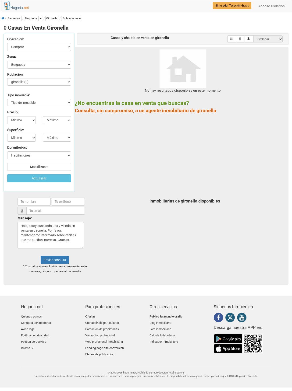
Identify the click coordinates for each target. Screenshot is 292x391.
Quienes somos (31, 316)
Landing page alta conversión (104, 344)
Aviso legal (28, 327)
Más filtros (39, 167)
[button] (71, 18)
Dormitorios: (17, 147)
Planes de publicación (99, 349)
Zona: (11, 57)
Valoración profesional (100, 333)
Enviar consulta (55, 260)
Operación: (15, 39)
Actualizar (39, 178)
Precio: (12, 112)
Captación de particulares (102, 322)
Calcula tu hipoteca (162, 333)
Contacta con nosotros (36, 322)
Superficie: (15, 130)
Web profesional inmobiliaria (104, 338)
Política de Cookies (33, 338)
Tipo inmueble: (18, 95)
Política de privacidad (35, 333)
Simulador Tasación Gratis (232, 5)
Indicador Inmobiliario (164, 338)
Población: (15, 74)
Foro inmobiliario (160, 327)
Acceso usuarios (271, 6)
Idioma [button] (27, 344)
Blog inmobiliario (160, 322)
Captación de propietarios (102, 327)
